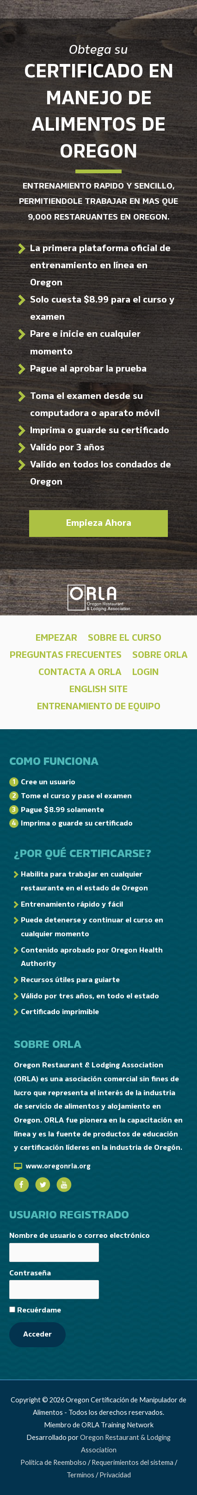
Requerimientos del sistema (132, 1462)
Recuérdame (35, 1310)
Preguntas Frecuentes (66, 655)
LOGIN (145, 672)
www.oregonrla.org (58, 1166)
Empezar (56, 638)
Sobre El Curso (124, 638)
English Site (98, 689)
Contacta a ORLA (80, 672)
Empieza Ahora (98, 523)
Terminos (80, 1475)
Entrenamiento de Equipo (98, 706)
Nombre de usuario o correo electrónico (79, 1235)
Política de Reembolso (53, 1462)
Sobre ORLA (160, 655)
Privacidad (115, 1475)
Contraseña (30, 1273)
